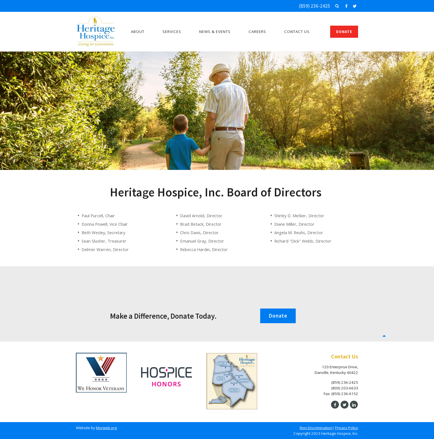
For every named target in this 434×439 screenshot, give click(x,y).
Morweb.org (106, 427)
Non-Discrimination (316, 427)
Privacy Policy (346, 427)
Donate (344, 31)
